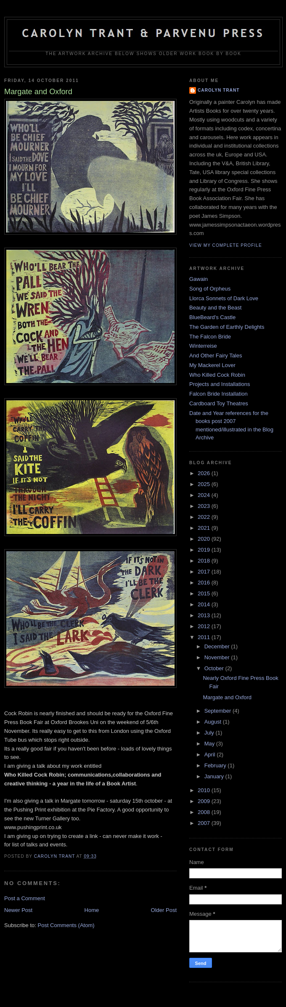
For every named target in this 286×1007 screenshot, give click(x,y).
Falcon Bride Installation (218, 394)
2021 (205, 528)
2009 (205, 801)
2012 (205, 626)
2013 (205, 615)
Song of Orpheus (209, 288)
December (217, 646)
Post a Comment (24, 898)
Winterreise (203, 346)
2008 (205, 812)
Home (92, 910)
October (214, 668)
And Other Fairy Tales (215, 355)
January (214, 776)
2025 (205, 484)
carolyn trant (218, 90)
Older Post (164, 910)
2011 (205, 637)
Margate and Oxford (227, 697)
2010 (205, 790)
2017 (205, 571)
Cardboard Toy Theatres (218, 403)
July (210, 732)
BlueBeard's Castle (212, 317)
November (217, 657)
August (213, 722)
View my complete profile (225, 245)
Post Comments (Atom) (66, 925)
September (218, 711)
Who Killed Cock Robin (217, 375)
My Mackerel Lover (212, 365)
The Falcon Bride (210, 336)
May (210, 743)
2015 (205, 593)
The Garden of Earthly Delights (226, 327)
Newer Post (18, 910)
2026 (205, 473)
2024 (205, 495)
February (216, 765)
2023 (205, 506)
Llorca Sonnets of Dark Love (223, 298)
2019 (205, 550)
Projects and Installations (219, 384)
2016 (205, 582)
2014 (205, 604)
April (210, 754)
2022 (205, 517)
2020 (205, 539)
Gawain (198, 279)
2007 (205, 823)
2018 (205, 561)
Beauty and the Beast (215, 307)
